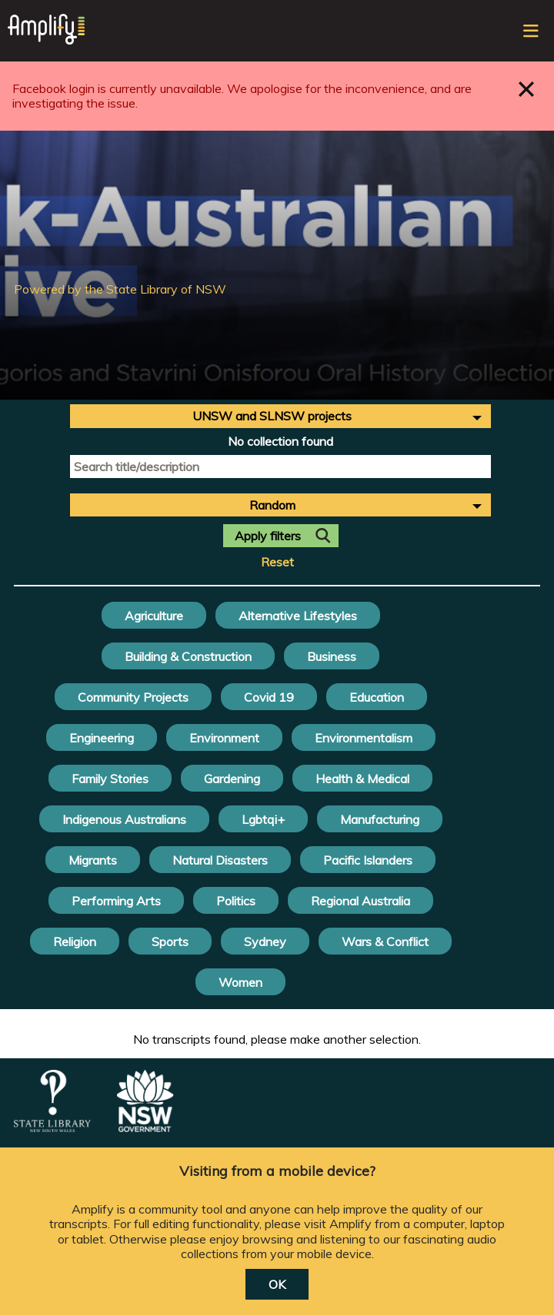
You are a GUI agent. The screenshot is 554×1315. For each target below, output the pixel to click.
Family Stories (110, 778)
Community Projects (133, 697)
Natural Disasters (220, 860)
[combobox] (280, 415)
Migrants (92, 860)
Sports (170, 941)
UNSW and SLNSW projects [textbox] (272, 415)
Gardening (232, 778)
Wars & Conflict (385, 941)
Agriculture (154, 615)
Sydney (265, 941)
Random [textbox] (272, 505)
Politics (235, 900)
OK (277, 1284)
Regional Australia (360, 900)
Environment (224, 737)
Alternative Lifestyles (298, 615)
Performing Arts (116, 900)
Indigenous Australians (124, 819)
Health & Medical (362, 778)
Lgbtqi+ (263, 819)
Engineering (101, 737)
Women (240, 982)
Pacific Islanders (367, 860)
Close (527, 88)
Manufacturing (379, 819)
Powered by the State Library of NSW (120, 289)
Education (376, 697)
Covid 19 (269, 697)
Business (331, 656)
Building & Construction (188, 656)
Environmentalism (363, 737)
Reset (277, 562)
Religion (74, 941)
